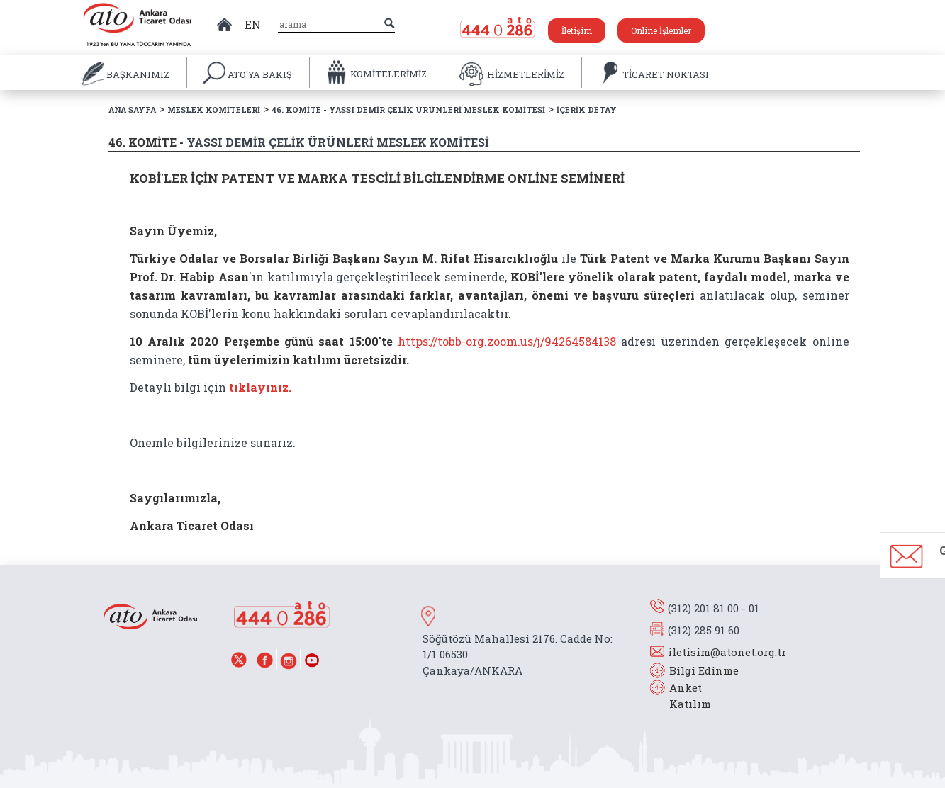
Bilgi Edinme (704, 670)
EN (253, 24)
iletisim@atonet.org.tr (727, 652)
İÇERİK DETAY (587, 109)
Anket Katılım (683, 695)
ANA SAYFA (132, 109)
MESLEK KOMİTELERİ (213, 109)
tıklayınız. (260, 387)
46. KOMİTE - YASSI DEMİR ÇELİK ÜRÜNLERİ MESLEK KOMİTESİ (408, 109)
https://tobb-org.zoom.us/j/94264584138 (507, 341)
